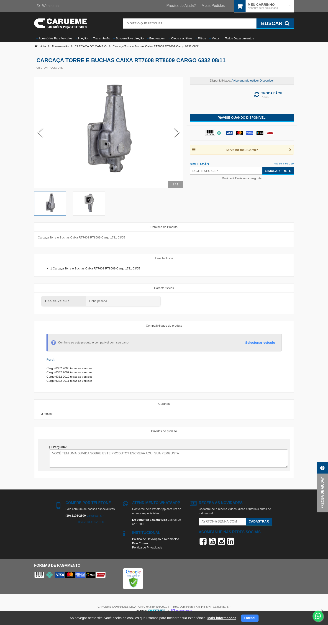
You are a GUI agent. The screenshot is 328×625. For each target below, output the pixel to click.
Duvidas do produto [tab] (164, 431)
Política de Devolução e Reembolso (155, 539)
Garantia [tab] (164, 403)
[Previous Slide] (40, 132)
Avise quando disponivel (242, 117)
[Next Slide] (177, 132)
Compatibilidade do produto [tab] (164, 325)
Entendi (250, 618)
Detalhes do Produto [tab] (164, 227)
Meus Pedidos (213, 6)
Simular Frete (278, 171)
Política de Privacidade (147, 547)
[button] (322, 487)
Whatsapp (48, 6)
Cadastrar (259, 521)
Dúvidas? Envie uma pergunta (241, 178)
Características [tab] (164, 288)
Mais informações (221, 618)
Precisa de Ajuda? (181, 6)
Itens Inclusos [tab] (164, 258)
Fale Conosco (141, 543)
